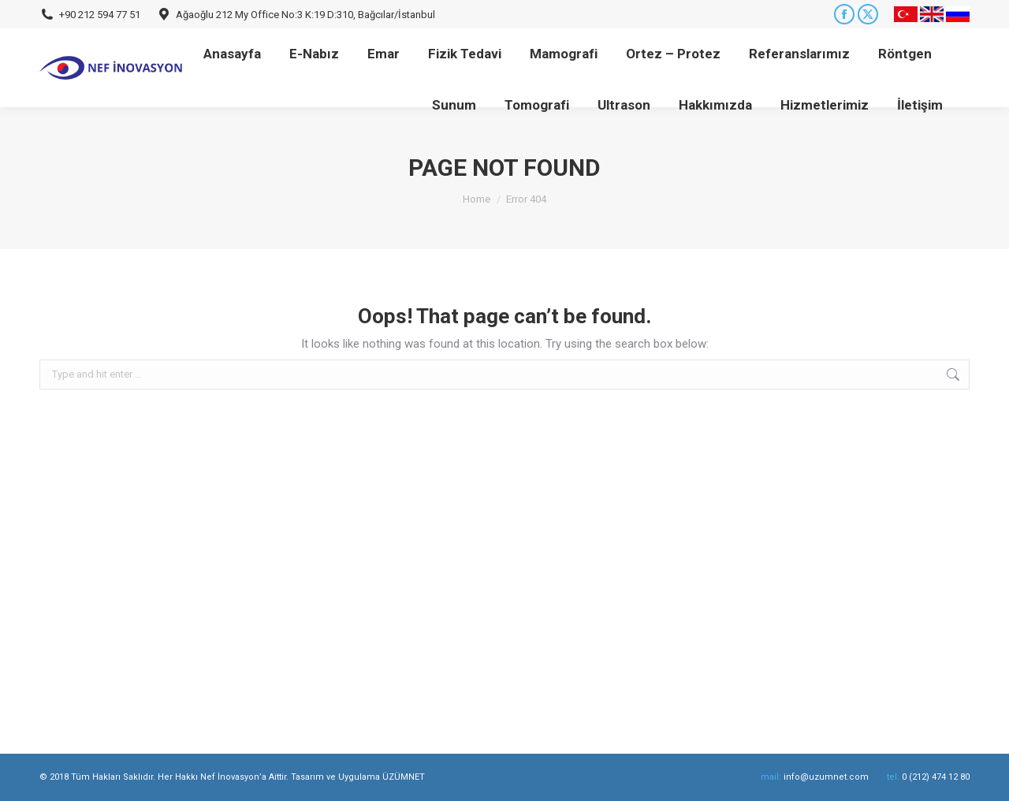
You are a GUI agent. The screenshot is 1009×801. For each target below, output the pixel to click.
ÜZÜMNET (403, 777)
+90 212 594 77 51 (99, 14)
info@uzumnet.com (826, 777)
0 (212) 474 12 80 (936, 777)
